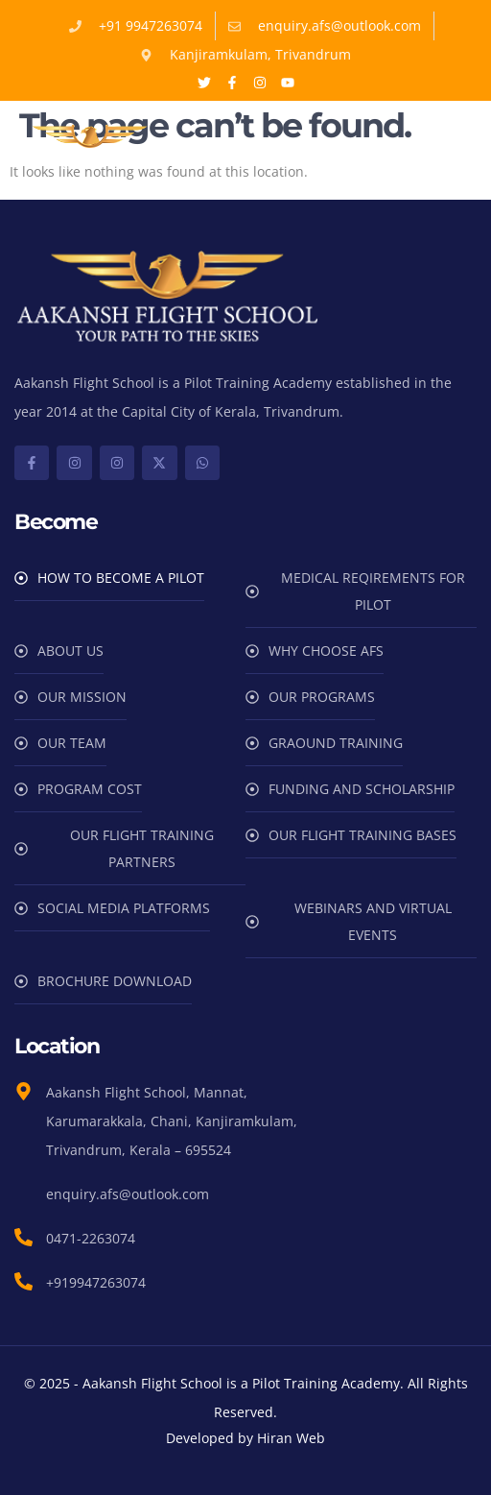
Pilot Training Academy (260, 383)
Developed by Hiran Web (245, 1438)
